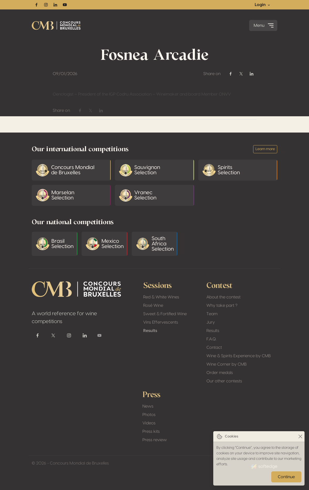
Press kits (151, 431)
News (147, 406)
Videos (149, 423)
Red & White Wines (161, 297)
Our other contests (224, 381)
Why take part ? (221, 305)
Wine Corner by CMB (226, 364)
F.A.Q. (211, 339)
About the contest (223, 297)
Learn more (265, 149)
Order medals (219, 373)
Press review (154, 440)
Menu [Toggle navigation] (264, 25)
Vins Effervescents (160, 322)
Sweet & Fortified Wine (165, 314)
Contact (214, 347)
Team (211, 314)
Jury (210, 322)
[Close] (300, 436)
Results (150, 331)
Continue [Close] (286, 477)
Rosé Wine (153, 305)
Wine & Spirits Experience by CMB (238, 356)
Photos (149, 415)
